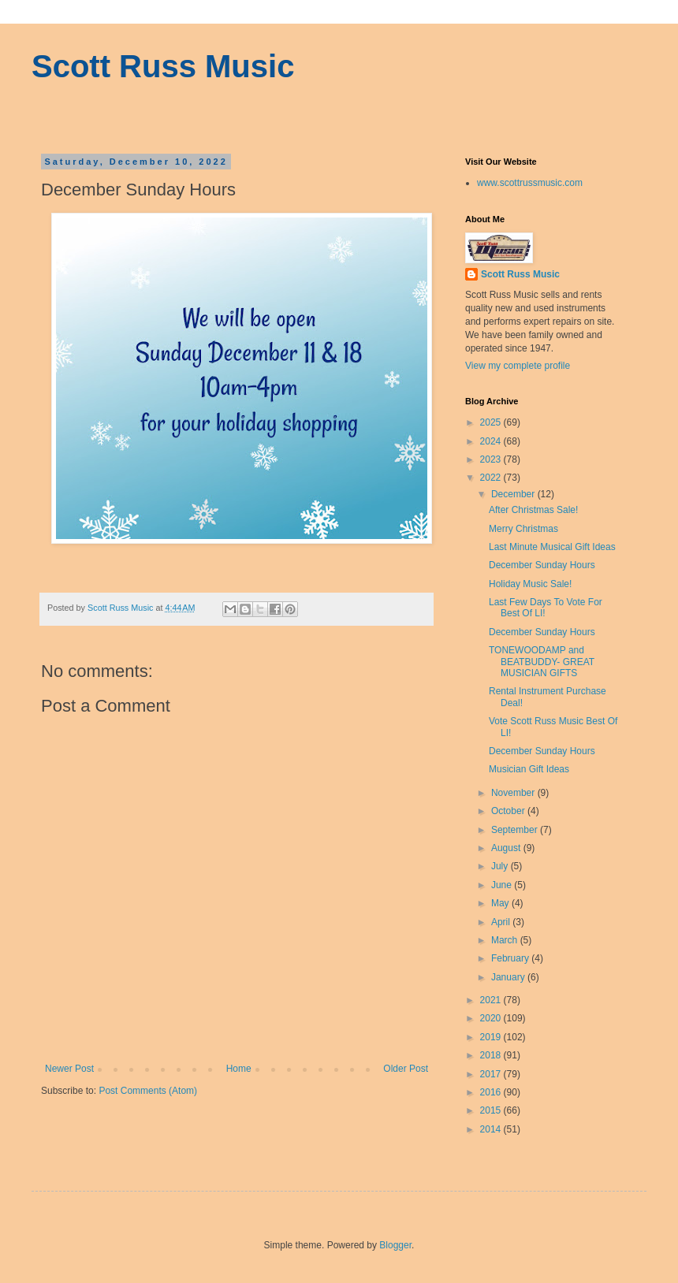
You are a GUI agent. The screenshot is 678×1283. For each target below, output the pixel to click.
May (501, 903)
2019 (492, 1037)
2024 (492, 441)
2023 (492, 459)
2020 (492, 1018)
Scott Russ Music (163, 66)
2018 (492, 1055)
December (514, 494)
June (502, 885)
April (501, 922)
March (505, 940)
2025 (492, 422)
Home (238, 1068)
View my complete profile (517, 365)
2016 (492, 1092)
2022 (492, 477)
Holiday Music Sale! (530, 583)
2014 (492, 1129)
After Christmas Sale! (533, 509)
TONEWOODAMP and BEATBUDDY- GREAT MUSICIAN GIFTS (541, 662)
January (509, 977)
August (507, 847)
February (511, 958)
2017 (492, 1074)
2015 (492, 1110)
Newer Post (69, 1068)
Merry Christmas (523, 528)
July (501, 866)
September (515, 829)
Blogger (395, 1245)
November (514, 792)
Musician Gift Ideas (529, 769)
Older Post (405, 1068)
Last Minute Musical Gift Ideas (552, 546)
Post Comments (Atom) (148, 1090)
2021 (492, 1000)
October (509, 810)
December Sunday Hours (542, 565)
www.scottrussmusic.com (530, 182)
